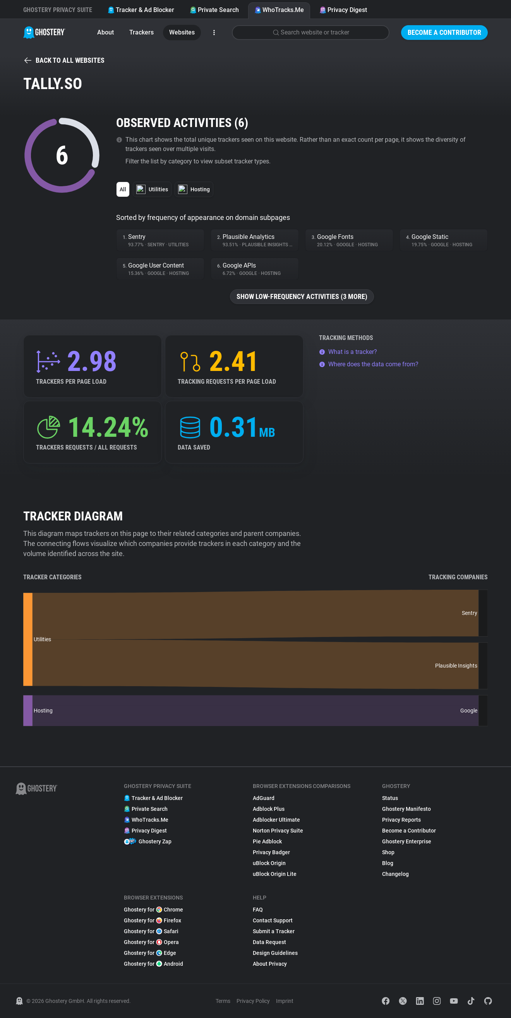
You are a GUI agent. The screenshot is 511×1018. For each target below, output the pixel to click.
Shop (388, 852)
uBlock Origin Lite (275, 874)
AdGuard (263, 798)
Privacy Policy (253, 1001)
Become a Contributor (444, 32)
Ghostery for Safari (151, 931)
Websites (182, 32)
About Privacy (270, 964)
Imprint (284, 1001)
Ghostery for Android (153, 964)
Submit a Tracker (274, 931)
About (105, 32)
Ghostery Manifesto (406, 809)
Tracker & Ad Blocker (141, 10)
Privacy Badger (271, 852)
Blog (387, 863)
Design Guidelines (275, 953)
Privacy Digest (343, 10)
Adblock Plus (269, 809)
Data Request (269, 942)
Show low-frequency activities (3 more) (302, 296)
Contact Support (273, 920)
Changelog (395, 874)
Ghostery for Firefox (152, 920)
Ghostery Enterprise (406, 841)
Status (390, 798)
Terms (223, 1001)
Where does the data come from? (368, 364)
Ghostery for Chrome (153, 909)
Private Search (214, 10)
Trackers (141, 32)
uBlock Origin (269, 863)
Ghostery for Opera (151, 942)
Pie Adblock (267, 841)
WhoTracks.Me (279, 10)
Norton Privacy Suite (278, 830)
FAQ (258, 909)
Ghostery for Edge (150, 953)
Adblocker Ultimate (276, 820)
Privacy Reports (401, 820)
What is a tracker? (348, 351)
